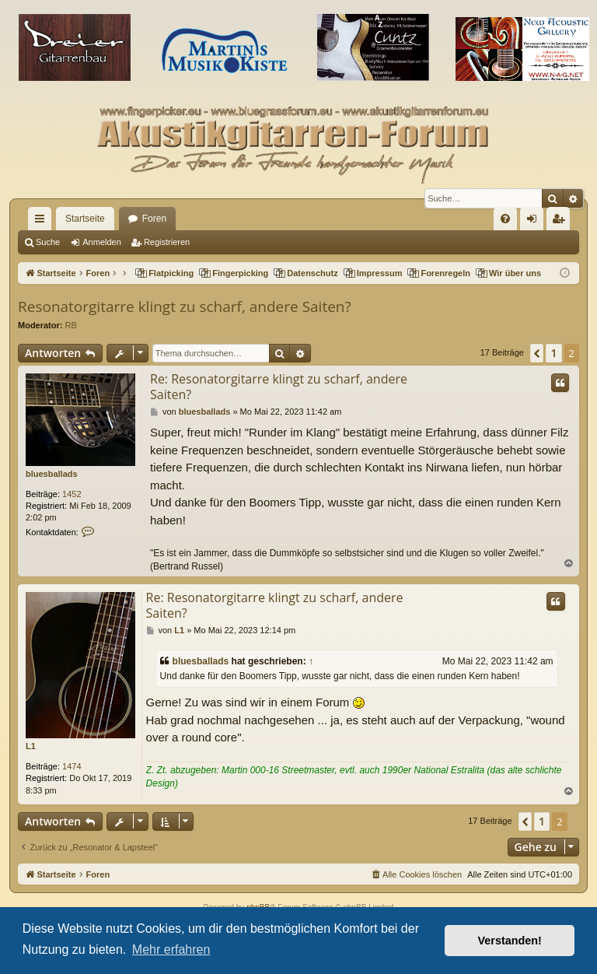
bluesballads (52, 473)
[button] (536, 353)
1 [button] (553, 352)
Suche (48, 242)
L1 (31, 746)
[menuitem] (505, 218)
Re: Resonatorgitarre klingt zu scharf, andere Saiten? (278, 386)
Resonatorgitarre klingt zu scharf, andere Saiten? (184, 306)
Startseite (85, 218)
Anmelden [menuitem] (535, 221)
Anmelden (101, 242)
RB (71, 325)
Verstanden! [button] (510, 940)
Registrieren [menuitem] (561, 221)
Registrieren (167, 242)
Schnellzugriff (42, 221)
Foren (154, 218)
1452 (71, 494)
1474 (71, 766)
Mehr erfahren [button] (171, 949)
